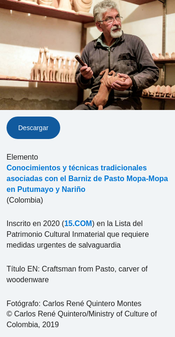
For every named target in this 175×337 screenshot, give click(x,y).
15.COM (78, 223)
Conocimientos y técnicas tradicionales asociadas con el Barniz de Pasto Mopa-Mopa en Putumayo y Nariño (87, 178)
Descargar (33, 128)
